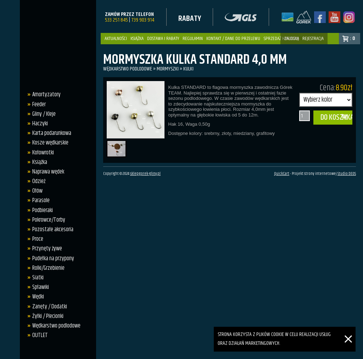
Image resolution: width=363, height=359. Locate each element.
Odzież (38, 181)
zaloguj (291, 38)
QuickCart (281, 174)
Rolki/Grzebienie (48, 268)
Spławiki (40, 287)
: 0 (352, 38)
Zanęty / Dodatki (49, 306)
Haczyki (40, 123)
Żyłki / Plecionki (47, 316)
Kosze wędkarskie (50, 142)
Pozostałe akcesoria (52, 229)
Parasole (41, 200)
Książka (137, 38)
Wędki (38, 296)
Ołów (37, 190)
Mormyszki (168, 69)
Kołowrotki (43, 152)
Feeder (39, 104)
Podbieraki (42, 210)
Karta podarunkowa (51, 133)
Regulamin (193, 38)
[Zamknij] (348, 331)
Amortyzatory (46, 94)
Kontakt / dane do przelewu (233, 38)
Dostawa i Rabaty (163, 38)
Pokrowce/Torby (48, 219)
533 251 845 (116, 20)
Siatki (38, 277)
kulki (188, 69)
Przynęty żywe (47, 248)
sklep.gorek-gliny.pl (145, 174)
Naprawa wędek (48, 171)
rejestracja (313, 38)
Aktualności (116, 38)
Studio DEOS (346, 174)
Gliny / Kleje (44, 114)
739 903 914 (142, 20)
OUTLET (40, 335)
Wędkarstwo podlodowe (56, 325)
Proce (37, 239)
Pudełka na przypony (53, 258)
